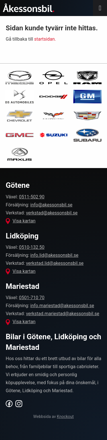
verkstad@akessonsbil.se (52, 213)
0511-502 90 (32, 197)
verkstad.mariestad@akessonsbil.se (62, 313)
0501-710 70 (32, 297)
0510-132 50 (32, 247)
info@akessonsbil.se (51, 205)
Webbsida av (53, 416)
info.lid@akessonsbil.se (54, 255)
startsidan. (45, 39)
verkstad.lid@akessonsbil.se (55, 263)
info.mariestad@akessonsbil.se (62, 305)
